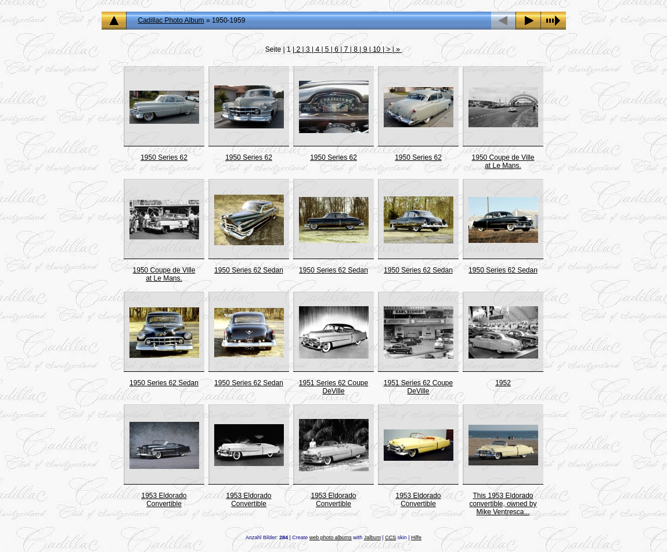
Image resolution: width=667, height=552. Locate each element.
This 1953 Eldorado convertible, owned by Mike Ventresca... (502, 504)
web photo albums (330, 537)
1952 (503, 383)
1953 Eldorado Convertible (163, 500)
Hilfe (416, 537)
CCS (390, 537)
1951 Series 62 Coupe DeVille (333, 387)
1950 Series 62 (164, 157)
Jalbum (372, 537)
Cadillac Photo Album (171, 20)
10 (377, 49)
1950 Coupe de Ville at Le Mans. (503, 161)
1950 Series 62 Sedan (248, 270)
